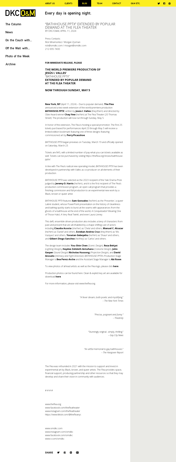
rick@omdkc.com (54, 45)
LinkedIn (71, 453)
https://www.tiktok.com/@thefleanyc (63, 414)
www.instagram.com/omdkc (59, 431)
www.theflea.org (87, 283)
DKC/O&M (20, 13)
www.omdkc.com (53, 428)
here (80, 273)
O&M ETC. (135, 3)
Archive (11, 64)
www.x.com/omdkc (54, 438)
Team (99, 3)
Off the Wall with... (18, 48)
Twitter (159, 3)
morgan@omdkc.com (75, 45)
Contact (116, 3)
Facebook (164, 3)
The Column (13, 24)
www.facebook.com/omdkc (59, 435)
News (9, 32)
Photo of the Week (18, 56)
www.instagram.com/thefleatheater (62, 411)
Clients (68, 3)
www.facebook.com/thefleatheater (62, 407)
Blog (84, 3)
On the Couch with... (19, 40)
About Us (50, 3)
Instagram (169, 3)
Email (77, 453)
